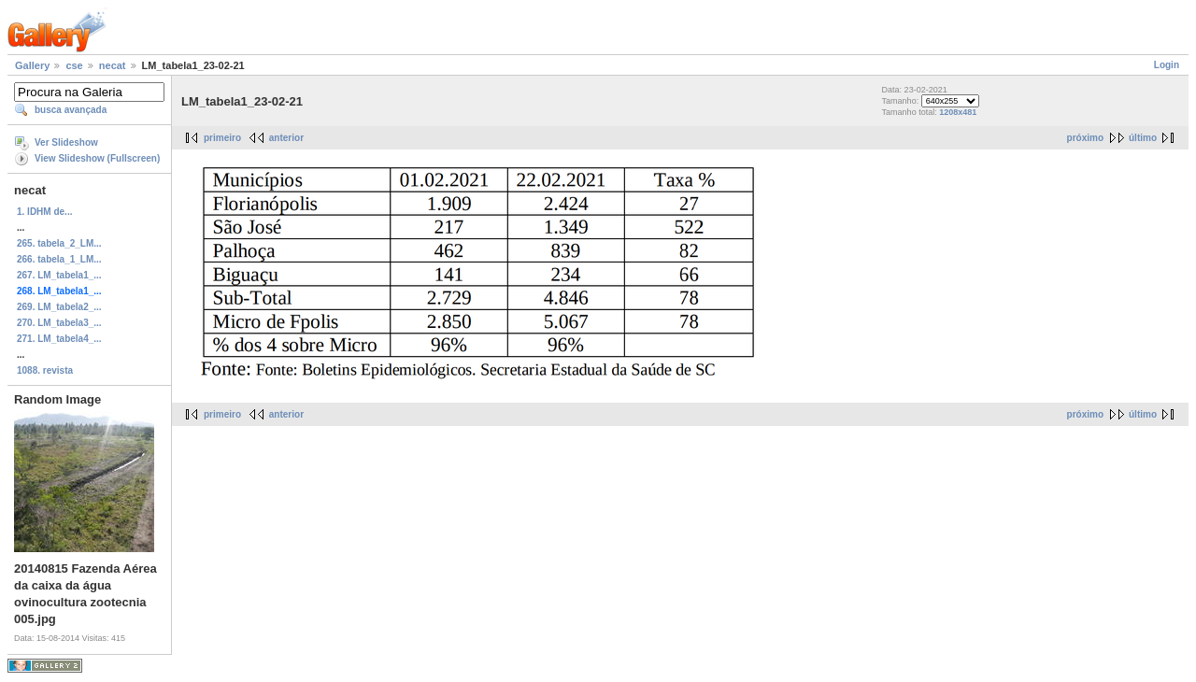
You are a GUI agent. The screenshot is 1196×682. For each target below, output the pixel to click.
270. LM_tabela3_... (59, 323)
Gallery (32, 65)
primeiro (222, 138)
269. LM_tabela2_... (59, 307)
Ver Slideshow (66, 142)
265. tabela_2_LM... (59, 243)
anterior (286, 138)
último (1143, 138)
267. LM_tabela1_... (59, 275)
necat (112, 65)
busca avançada (71, 110)
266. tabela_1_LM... (59, 259)
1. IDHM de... (44, 211)
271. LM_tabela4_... (59, 339)
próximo (1085, 138)
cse (73, 65)
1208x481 (957, 112)
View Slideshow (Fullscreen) (97, 158)
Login (1166, 65)
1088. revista (45, 370)
